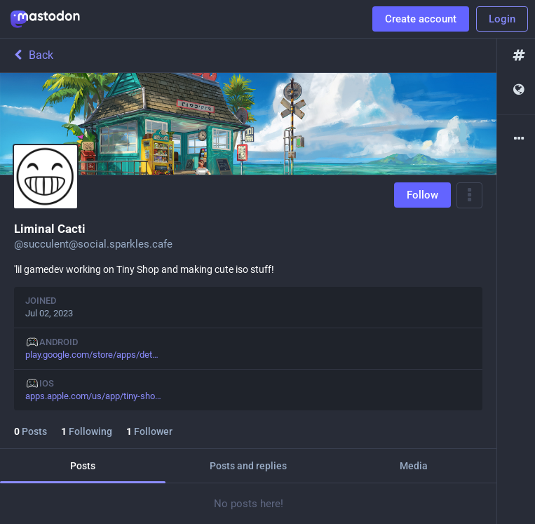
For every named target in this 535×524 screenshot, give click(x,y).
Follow (422, 195)
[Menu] (469, 195)
